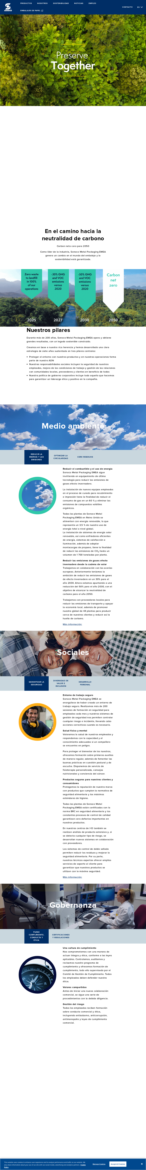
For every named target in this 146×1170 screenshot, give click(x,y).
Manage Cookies (99, 1164)
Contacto (127, 7)
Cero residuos (85, 457)
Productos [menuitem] (26, 3)
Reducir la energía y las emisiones (36, 457)
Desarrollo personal (85, 683)
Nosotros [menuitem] (42, 3)
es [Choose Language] (138, 7)
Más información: (72, 624)
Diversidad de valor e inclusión (60, 683)
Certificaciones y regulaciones (61, 936)
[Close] (142, 1164)
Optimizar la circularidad (60, 457)
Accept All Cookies (118, 1164)
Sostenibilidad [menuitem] (61, 3)
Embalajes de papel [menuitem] (30, 11)
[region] (73, 1164)
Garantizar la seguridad (36, 683)
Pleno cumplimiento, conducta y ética (36, 936)
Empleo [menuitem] (92, 3)
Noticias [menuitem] (78, 3)
